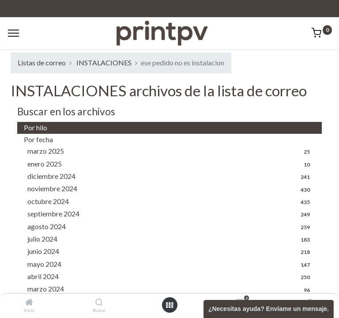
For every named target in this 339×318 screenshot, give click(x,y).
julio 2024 (171, 239)
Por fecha (38, 139)
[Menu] (13, 33)
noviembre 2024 (171, 189)
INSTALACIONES (104, 62)
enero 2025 (171, 164)
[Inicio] (29, 302)
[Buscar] (99, 302)
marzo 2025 (171, 151)
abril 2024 (171, 277)
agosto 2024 (171, 227)
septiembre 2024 (171, 214)
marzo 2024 (171, 289)
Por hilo (35, 127)
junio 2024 (171, 251)
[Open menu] (169, 305)
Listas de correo (42, 62)
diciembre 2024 (171, 176)
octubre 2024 (171, 202)
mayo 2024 (171, 264)
